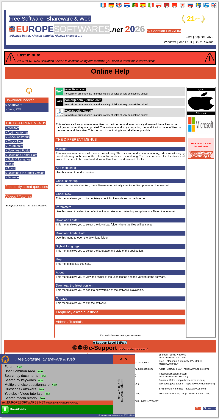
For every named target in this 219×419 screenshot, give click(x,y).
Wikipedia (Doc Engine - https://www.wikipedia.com (186, 383)
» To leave (12, 177)
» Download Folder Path (21, 155)
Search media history (20, 398)
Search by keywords (20, 380)
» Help (9, 164)
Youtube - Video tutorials (23, 393)
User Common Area (19, 371)
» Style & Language (18, 159)
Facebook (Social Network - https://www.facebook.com (174, 375)
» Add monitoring (16, 132)
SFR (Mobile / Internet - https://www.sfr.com (182, 388)
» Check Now (14, 141)
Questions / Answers (20, 389)
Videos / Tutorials (18, 196)
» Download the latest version (25, 172)
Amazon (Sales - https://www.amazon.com (181, 380)
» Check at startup (17, 137)
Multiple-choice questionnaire (27, 384)
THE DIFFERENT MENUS (25, 123)
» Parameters (14, 146)
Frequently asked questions (26, 187)
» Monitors (12, 128)
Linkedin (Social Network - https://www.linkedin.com (173, 356)
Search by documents (21, 376)
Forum (9, 367)
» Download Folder (17, 150)
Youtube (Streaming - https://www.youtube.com (184, 393)
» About (10, 168)
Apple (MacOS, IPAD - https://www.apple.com (183, 368)
